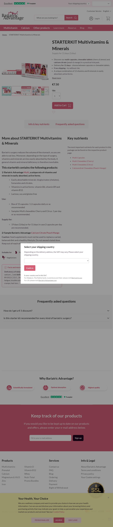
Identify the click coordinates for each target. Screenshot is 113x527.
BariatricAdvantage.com (48, 280)
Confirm (29, 268)
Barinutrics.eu (77, 278)
